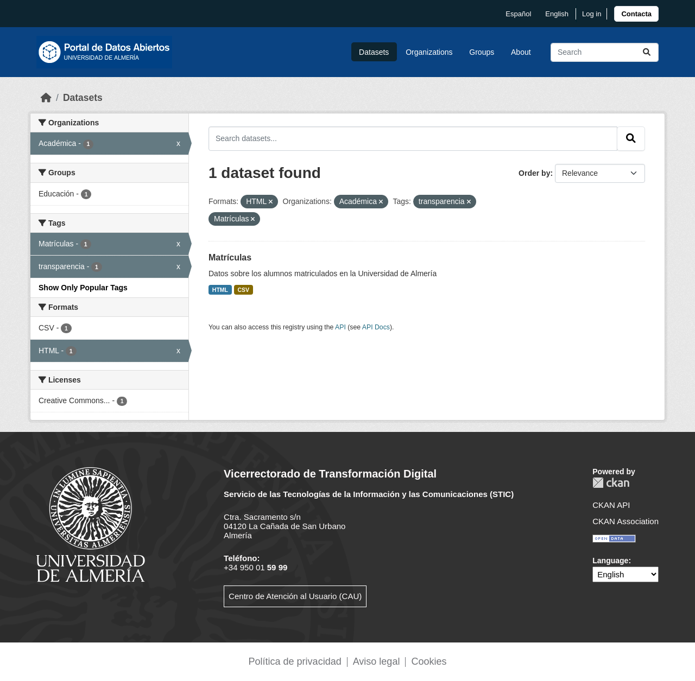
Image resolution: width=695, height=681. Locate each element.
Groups (481, 52)
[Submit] (647, 52)
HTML (220, 290)
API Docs (376, 327)
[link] (636, 14)
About (521, 52)
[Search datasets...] (605, 52)
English (556, 14)
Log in (591, 14)
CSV (244, 290)
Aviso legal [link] (376, 661)
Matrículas (229, 257)
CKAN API (611, 505)
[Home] (46, 97)
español (518, 14)
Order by (534, 173)
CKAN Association (625, 521)
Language (610, 560)
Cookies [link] (428, 661)
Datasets (374, 52)
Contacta (636, 14)
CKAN (610, 482)
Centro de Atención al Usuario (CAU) (295, 596)
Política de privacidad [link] (295, 661)
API (340, 327)
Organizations (429, 52)
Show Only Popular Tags (83, 287)
